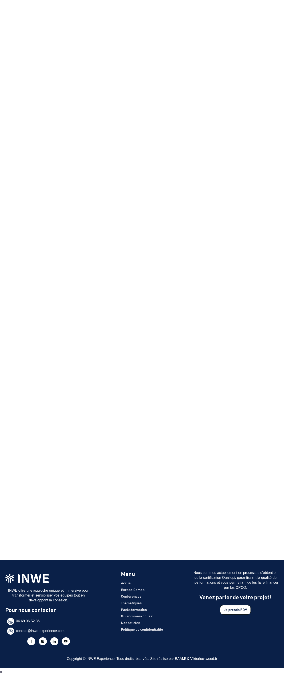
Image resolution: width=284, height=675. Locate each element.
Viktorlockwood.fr (203, 659)
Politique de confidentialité (142, 629)
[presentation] (40, 369)
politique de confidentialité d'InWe (53, 402)
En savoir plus (28, 153)
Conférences (131, 596)
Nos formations (120, 12)
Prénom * (14, 297)
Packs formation (134, 610)
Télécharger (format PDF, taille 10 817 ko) (54, 209)
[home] (21, 12)
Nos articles (130, 623)
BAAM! (181, 659)
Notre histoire (175, 12)
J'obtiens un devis (236, 181)
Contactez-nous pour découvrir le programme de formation (64, 179)
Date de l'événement (24, 336)
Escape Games (89, 12)
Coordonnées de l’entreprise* (32, 317)
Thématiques (148, 12)
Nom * (11, 278)
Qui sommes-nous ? (136, 616)
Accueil (127, 583)
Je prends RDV (261, 12)
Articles (197, 12)
